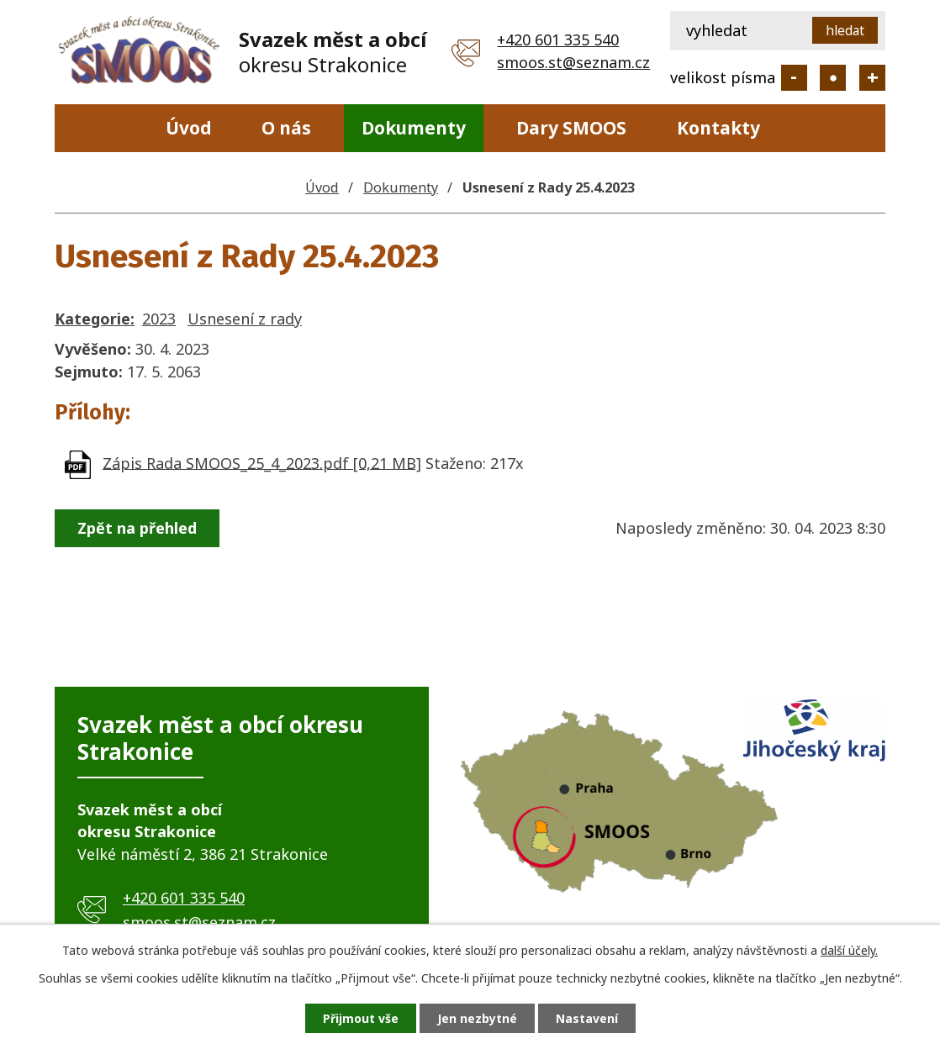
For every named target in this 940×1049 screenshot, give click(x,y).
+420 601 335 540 (558, 39)
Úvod (189, 128)
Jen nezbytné (477, 1018)
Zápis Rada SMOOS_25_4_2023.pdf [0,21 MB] (262, 462)
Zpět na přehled (137, 528)
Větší (872, 78)
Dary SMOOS (571, 128)
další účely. (849, 950)
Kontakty (718, 128)
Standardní (833, 78)
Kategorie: (95, 318)
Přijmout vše (361, 1018)
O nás (286, 128)
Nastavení (587, 1018)
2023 (159, 318)
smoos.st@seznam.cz (573, 62)
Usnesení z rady (244, 318)
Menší (794, 78)
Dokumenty (414, 128)
